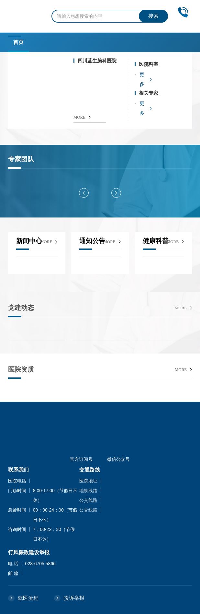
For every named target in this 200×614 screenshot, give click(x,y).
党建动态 (21, 307)
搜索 (153, 16)
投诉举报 (74, 598)
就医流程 (28, 598)
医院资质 (21, 369)
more (46, 241)
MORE (79, 117)
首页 (18, 42)
